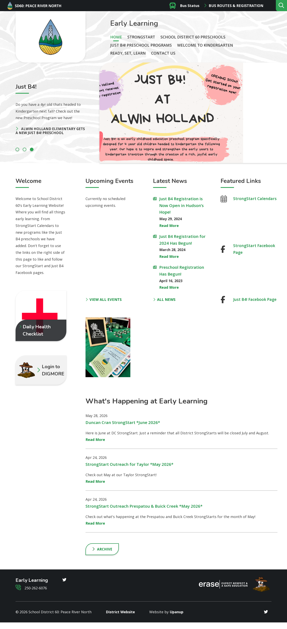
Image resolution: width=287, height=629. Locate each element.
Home (116, 37)
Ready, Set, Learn (128, 53)
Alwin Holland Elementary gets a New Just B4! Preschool (50, 131)
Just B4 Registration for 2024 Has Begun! (182, 240)
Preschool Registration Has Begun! (181, 270)
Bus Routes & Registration (236, 6)
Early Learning (134, 23)
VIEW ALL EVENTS (104, 299)
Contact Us (163, 53)
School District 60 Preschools (192, 37)
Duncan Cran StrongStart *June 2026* (123, 422)
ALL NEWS (164, 299)
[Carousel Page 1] (17, 149)
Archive (104, 549)
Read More (169, 225)
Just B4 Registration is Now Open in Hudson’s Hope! (181, 205)
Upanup (176, 611)
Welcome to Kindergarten (205, 45)
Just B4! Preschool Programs (141, 45)
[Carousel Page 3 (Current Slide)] (31, 149)
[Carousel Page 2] (24, 149)
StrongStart (141, 37)
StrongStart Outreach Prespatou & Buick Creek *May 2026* (144, 506)
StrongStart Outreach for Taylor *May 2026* (129, 464)
